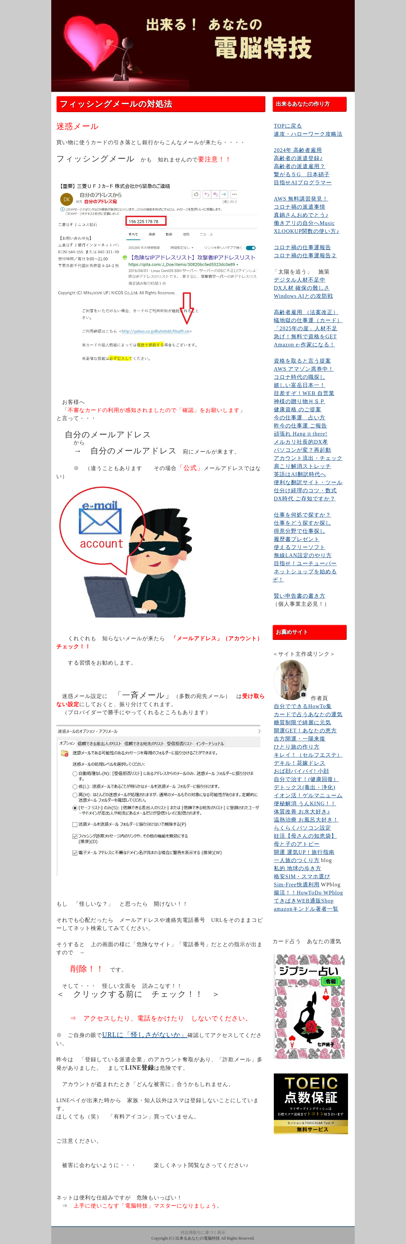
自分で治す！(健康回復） (306, 779)
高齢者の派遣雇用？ (299, 166)
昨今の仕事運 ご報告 (300, 426)
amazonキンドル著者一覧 (306, 909)
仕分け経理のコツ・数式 (305, 490)
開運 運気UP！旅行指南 (304, 852)
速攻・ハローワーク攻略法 (308, 134)
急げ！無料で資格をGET (305, 336)
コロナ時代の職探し (299, 377)
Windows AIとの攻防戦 (303, 296)
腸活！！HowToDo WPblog (308, 893)
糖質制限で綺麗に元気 (302, 722)
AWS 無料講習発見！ (301, 199)
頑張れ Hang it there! (300, 434)
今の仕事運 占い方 (299, 417)
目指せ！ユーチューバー (305, 563)
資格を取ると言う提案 (302, 361)
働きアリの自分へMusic (304, 223)
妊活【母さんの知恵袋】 (305, 836)
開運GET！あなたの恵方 (305, 730)
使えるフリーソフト (299, 547)
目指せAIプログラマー (303, 182)
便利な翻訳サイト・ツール (308, 482)
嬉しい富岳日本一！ (299, 385)
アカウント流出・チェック (308, 458)
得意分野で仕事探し (299, 531)
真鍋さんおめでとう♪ (301, 215)
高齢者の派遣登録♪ (298, 158)
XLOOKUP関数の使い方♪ (306, 231)
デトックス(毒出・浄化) (305, 787)
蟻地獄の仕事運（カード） (308, 320)
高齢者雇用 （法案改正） (306, 312)
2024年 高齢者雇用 (298, 150)
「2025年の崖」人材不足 (306, 328)
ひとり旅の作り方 (297, 747)
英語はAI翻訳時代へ (300, 474)
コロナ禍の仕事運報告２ (305, 255)
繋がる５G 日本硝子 (302, 174)
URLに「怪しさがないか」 (144, 1034)
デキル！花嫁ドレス (299, 763)
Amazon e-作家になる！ (304, 344)
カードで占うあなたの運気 (308, 714)
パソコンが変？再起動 (302, 450)
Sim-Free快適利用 (297, 884)
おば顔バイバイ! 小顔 (301, 771)
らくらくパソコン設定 (302, 828)
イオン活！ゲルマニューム (308, 795)
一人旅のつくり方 (297, 860)
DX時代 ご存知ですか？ (305, 498)
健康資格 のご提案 (297, 409)
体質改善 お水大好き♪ (302, 811)
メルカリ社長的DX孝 (301, 442)
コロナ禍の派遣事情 (299, 207)
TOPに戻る (288, 126)
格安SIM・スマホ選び (302, 876)
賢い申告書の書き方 (299, 596)
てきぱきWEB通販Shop (304, 901)
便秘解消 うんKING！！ (305, 803)
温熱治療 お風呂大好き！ (306, 820)
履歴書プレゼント (297, 539)
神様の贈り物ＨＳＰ (299, 401)
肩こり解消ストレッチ (302, 466)
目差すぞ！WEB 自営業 (304, 393)
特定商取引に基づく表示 (203, 1232)
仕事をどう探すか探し (302, 523)
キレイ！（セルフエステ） (308, 755)
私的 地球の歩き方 (297, 868)
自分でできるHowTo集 (303, 706)
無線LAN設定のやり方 (303, 555)
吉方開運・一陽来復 (299, 739)
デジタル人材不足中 (299, 280)
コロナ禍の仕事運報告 (302, 247)
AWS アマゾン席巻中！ (304, 369)
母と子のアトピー (297, 844)
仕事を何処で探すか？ (302, 515)
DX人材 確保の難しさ (302, 288)
